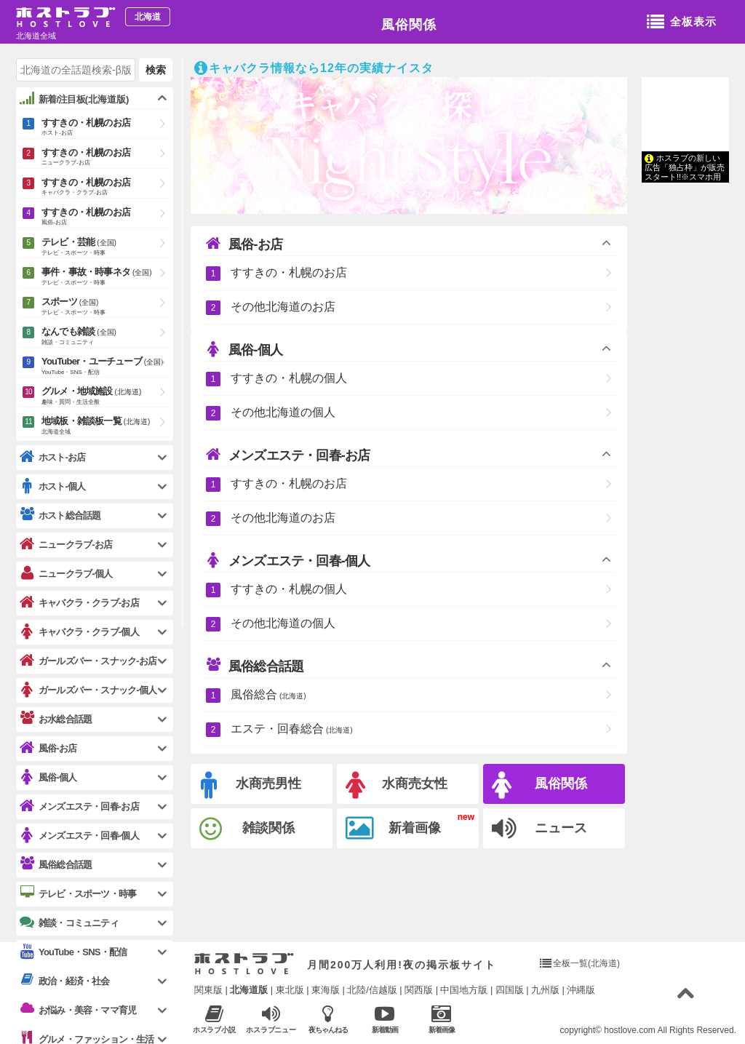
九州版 (545, 989)
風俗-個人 (244, 349)
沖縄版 (581, 989)
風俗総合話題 (254, 666)
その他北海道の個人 (283, 412)
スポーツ (105, 307)
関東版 (208, 989)
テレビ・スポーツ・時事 (78, 893)
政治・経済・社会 (65, 981)
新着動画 (384, 1019)
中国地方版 (463, 989)
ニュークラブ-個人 (66, 573)
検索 (156, 70)
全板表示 (682, 22)
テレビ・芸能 (105, 247)
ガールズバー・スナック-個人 (88, 690)
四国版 (509, 989)
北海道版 (249, 989)
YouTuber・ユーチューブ (105, 367)
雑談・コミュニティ (69, 922)
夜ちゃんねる (327, 1019)
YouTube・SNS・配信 (73, 952)
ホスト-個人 (53, 486)
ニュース (539, 829)
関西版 (419, 989)
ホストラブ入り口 (244, 964)
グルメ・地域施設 (105, 396)
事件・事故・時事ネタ (105, 277)
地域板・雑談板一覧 (105, 426)
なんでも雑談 (105, 337)
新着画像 (393, 829)
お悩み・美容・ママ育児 (78, 1010)
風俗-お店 (244, 244)
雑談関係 (247, 829)
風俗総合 (268, 694)
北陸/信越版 (372, 989)
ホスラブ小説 (214, 1019)
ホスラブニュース (271, 1019)
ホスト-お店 (53, 457)
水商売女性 (396, 785)
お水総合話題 (56, 719)
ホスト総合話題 (60, 515)
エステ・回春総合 (292, 728)
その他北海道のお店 (283, 306)
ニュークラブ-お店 (66, 544)
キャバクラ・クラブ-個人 (79, 632)
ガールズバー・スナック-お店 (88, 661)
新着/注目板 (74, 99)
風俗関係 (409, 24)
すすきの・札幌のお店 (289, 272)
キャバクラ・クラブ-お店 (79, 603)
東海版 (325, 989)
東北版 (290, 989)
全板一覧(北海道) (586, 963)
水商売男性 (251, 785)
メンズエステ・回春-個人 (288, 560)
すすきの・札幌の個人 (289, 378)
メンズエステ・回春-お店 (288, 455)
